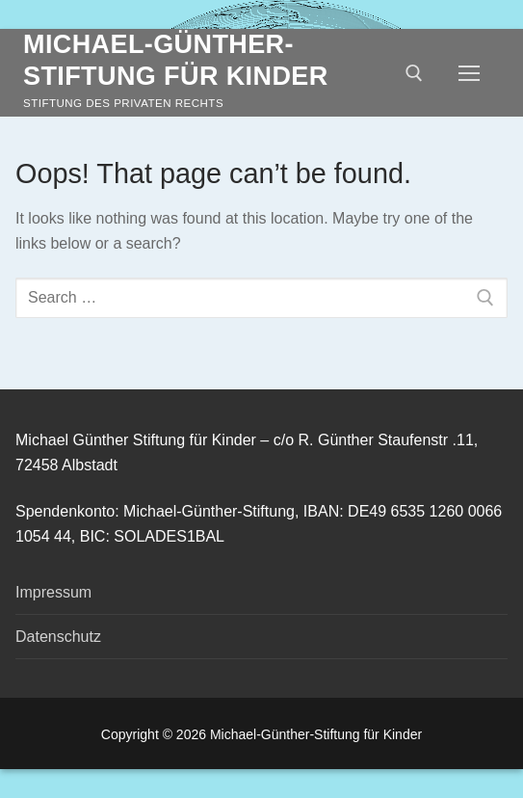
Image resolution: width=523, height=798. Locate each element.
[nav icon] (469, 73)
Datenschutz (58, 636)
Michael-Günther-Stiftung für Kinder (175, 60)
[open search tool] (414, 73)
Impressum (53, 592)
